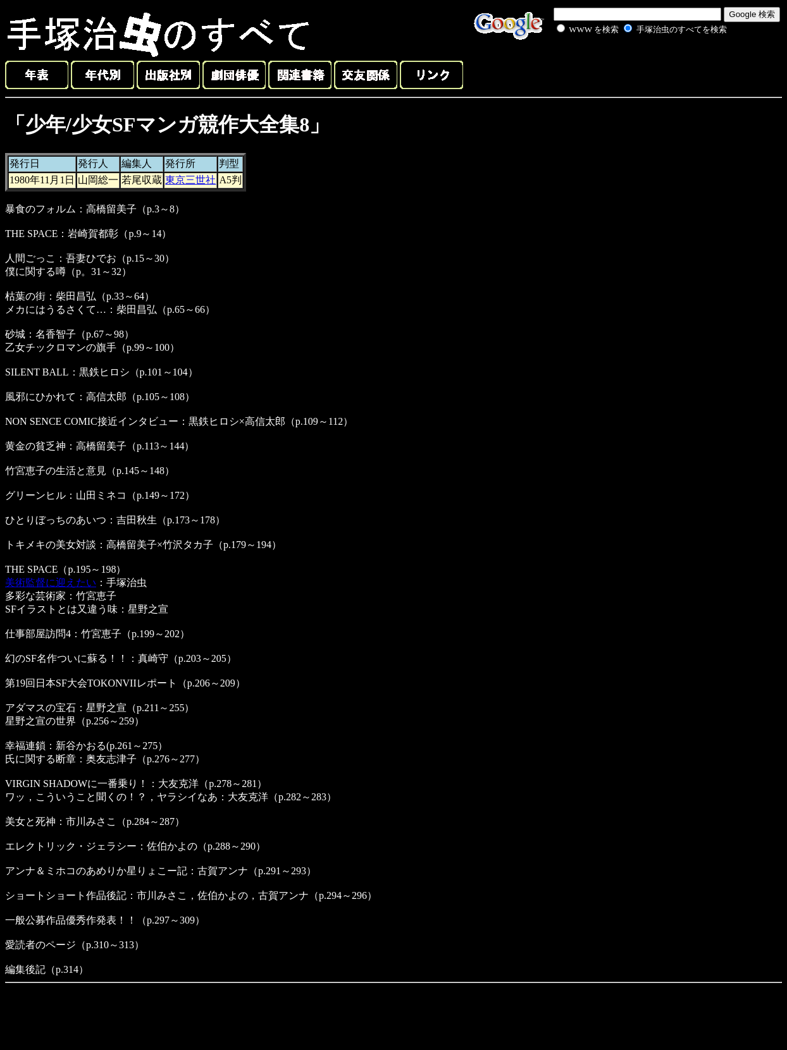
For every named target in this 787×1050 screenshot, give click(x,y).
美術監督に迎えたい (50, 582)
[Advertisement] (628, 66)
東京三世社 (190, 179)
